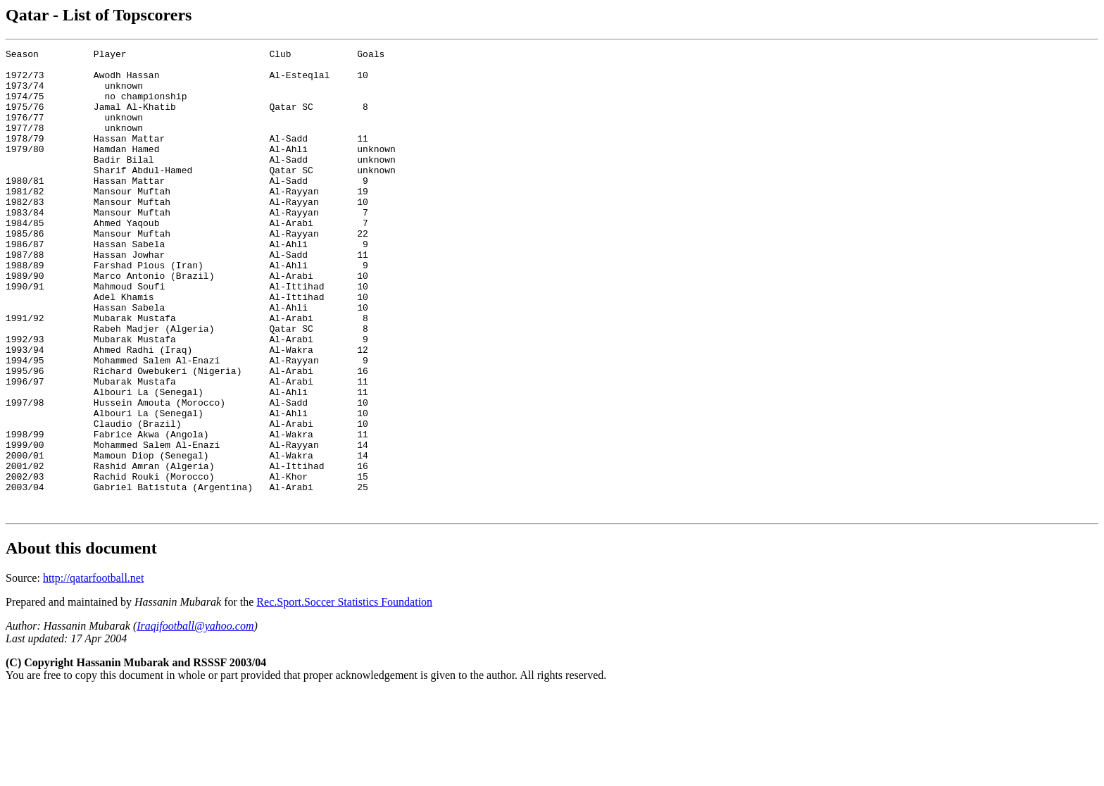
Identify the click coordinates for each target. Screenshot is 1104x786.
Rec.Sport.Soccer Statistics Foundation (344, 695)
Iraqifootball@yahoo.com (195, 719)
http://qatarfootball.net (93, 671)
